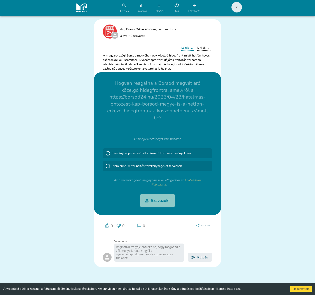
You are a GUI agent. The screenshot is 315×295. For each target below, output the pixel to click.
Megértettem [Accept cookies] (301, 289)
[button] (236, 11)
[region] (109, 226)
